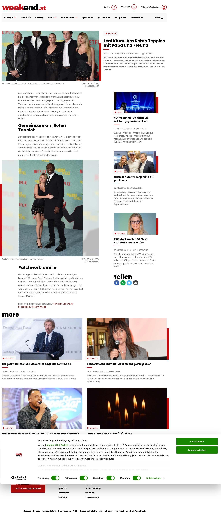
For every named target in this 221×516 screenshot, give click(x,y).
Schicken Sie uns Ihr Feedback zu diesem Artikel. (45, 305)
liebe (88, 465)
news (52, 17)
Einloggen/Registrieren (154, 7)
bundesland (69, 17)
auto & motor (65, 465)
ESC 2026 (26, 17)
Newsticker (129, 6)
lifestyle (10, 17)
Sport (119, 112)
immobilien (137, 17)
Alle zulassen (197, 474)
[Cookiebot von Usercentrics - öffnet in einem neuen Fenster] (18, 510)
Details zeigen (153, 510)
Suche (110, 7)
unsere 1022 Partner (57, 477)
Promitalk (112, 33)
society (39, 17)
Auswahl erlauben (197, 482)
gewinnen (87, 17)
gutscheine (104, 17)
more (159, 17)
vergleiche (121, 17)
